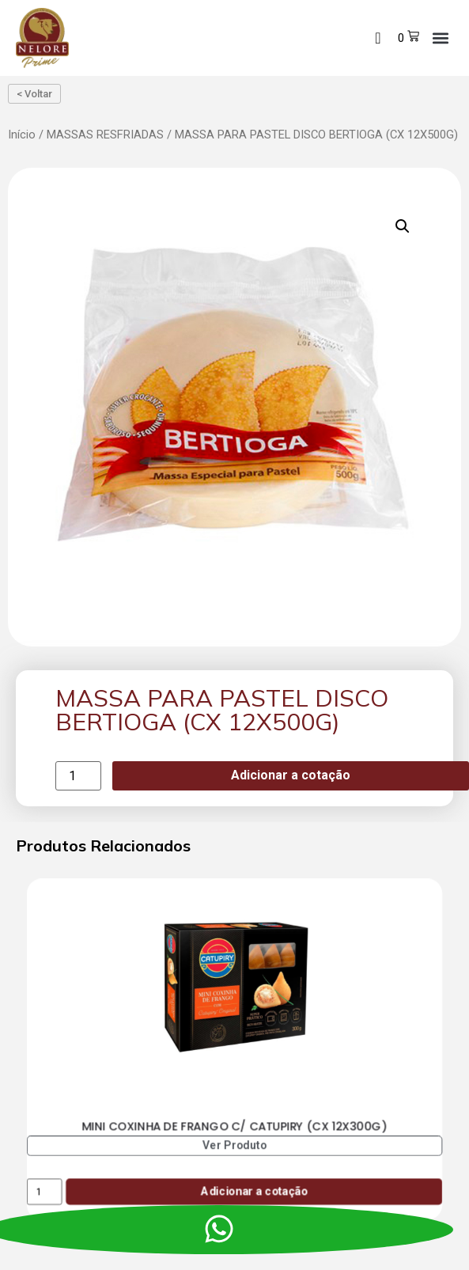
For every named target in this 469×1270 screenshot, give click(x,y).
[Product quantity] (78, 775)
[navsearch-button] (378, 38)
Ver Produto (234, 1145)
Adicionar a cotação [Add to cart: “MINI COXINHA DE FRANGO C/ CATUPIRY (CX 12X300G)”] (254, 1191)
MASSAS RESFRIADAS (105, 134)
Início (22, 134)
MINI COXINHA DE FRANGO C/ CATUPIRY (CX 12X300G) (234, 1126)
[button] (440, 38)
